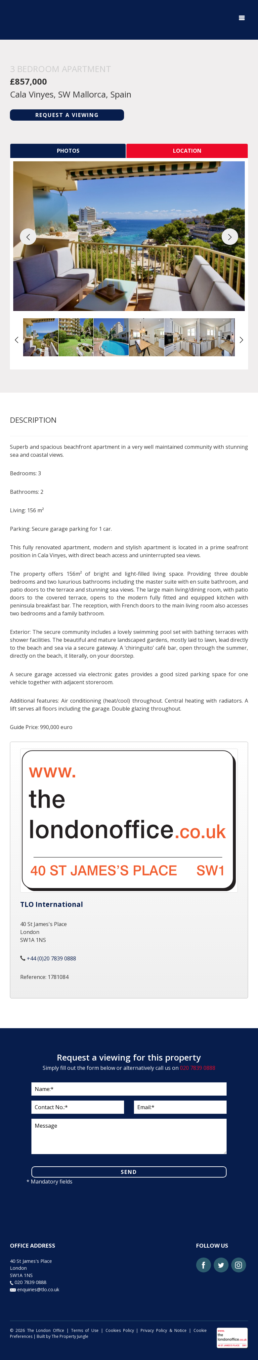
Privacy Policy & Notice (164, 1330)
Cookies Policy (120, 1330)
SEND (129, 1172)
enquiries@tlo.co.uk (34, 1289)
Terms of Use (85, 1330)
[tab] (68, 151)
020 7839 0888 (197, 1067)
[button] (28, 236)
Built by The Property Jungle (62, 1336)
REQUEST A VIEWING (67, 115)
